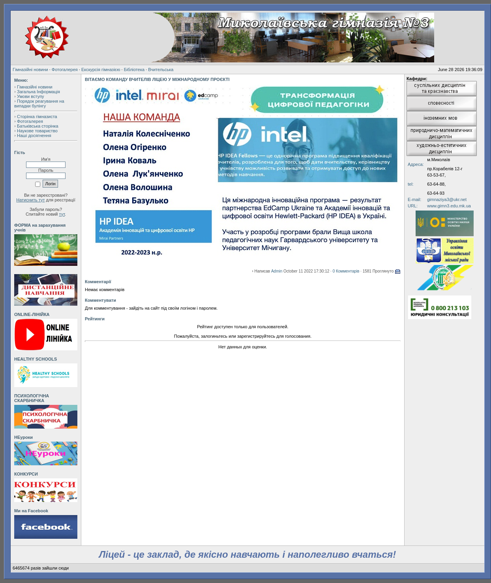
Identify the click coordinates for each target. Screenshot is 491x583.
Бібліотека (134, 69)
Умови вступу (30, 96)
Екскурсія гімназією (100, 69)
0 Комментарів (346, 271)
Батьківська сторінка (37, 126)
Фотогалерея (65, 69)
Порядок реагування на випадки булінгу (39, 103)
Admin (276, 271)
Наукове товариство (37, 130)
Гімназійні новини (30, 69)
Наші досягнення (34, 135)
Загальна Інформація (38, 91)
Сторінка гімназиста (37, 116)
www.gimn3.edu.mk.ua (449, 205)
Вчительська (160, 69)
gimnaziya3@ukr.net (447, 199)
